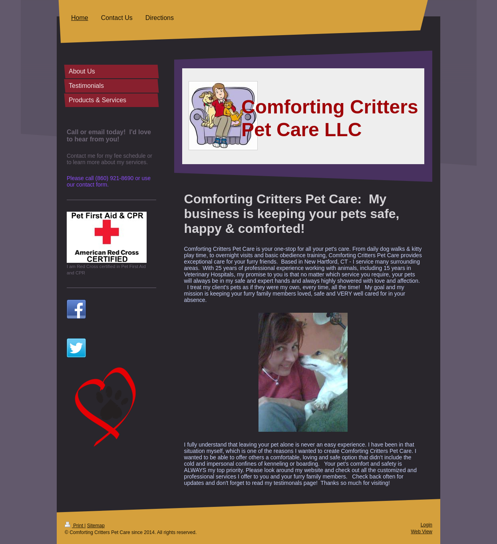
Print (74, 525)
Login (426, 525)
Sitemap (96, 525)
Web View (421, 531)
